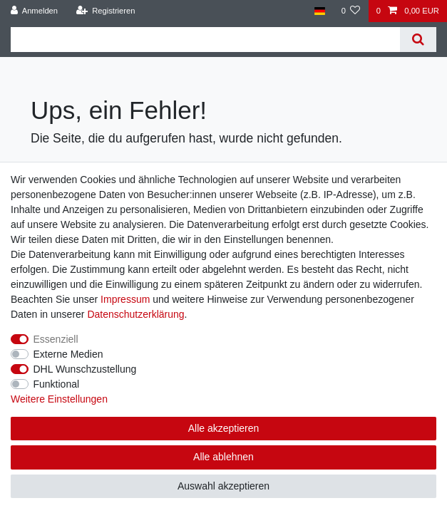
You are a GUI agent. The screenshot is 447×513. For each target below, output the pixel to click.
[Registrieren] (105, 11)
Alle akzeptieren (224, 428)
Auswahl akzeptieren (223, 486)
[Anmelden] (34, 11)
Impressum (125, 299)
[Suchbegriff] (205, 39)
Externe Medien (68, 354)
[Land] (320, 11)
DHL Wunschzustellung (85, 369)
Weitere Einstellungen (59, 399)
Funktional (57, 384)
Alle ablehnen (223, 456)
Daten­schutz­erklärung (135, 314)
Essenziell (56, 339)
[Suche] (418, 39)
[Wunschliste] (350, 11)
